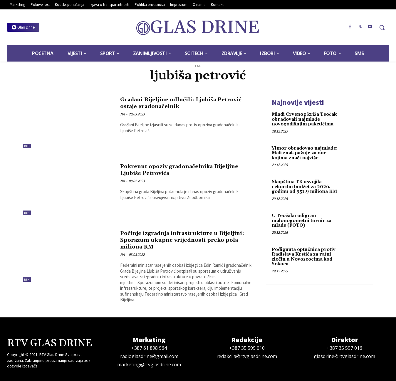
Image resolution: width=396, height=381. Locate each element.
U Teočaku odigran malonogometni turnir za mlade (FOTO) (301, 220)
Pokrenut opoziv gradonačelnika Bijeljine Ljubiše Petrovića (172, 170)
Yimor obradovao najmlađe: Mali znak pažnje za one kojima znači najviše (305, 153)
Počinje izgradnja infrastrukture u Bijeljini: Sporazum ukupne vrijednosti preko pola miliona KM (183, 240)
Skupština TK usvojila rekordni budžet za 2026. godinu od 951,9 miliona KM (304, 186)
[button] (382, 27)
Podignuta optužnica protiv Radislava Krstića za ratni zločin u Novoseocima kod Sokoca (303, 257)
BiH (27, 146)
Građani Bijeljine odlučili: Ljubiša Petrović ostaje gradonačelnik (175, 103)
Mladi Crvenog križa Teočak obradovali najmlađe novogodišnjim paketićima (304, 119)
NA (122, 114)
